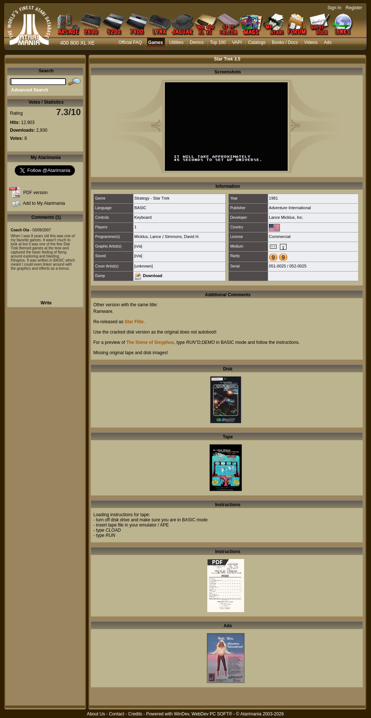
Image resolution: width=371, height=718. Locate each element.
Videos (311, 42)
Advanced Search (29, 90)
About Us (96, 714)
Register (354, 7)
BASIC (140, 208)
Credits (135, 714)
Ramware (102, 311)
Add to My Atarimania (44, 203)
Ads (328, 42)
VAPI (237, 42)
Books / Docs (285, 42)
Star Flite (134, 321)
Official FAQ (130, 42)
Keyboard (143, 217)
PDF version (35, 192)
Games (155, 42)
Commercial (280, 236)
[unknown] (143, 266)
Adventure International (290, 208)
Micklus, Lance (147, 236)
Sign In (334, 7)
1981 (273, 198)
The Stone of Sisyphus (150, 342)
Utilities (176, 42)
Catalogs (257, 42)
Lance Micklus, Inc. (286, 217)
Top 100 (218, 42)
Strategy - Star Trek (151, 198)
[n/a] (138, 246)
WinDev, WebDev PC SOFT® (203, 714)
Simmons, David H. (182, 236)
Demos (197, 42)
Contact (116, 714)
